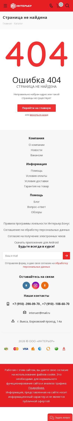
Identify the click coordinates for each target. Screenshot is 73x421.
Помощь (36, 170)
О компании (36, 145)
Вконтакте (26, 285)
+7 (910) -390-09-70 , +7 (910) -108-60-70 (40, 304)
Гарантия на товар (36, 186)
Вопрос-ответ (36, 207)
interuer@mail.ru (39, 313)
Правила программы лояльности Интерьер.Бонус (37, 223)
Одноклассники (45, 285)
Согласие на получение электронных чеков (36, 236)
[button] (60, 417)
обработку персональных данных (45, 264)
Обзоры (36, 212)
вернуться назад (39, 114)
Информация (36, 164)
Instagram (35, 285)
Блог (37, 201)
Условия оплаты (36, 176)
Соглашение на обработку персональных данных (37, 230)
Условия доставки (36, 181)
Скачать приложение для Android (36, 242)
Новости (36, 150)
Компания (36, 138)
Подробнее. (36, 388)
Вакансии (36, 155)
